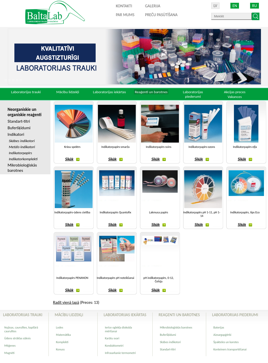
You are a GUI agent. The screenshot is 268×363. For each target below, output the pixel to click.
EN (234, 5)
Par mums (125, 14)
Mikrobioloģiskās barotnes (22, 167)
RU (254, 5)
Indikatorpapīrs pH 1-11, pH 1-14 (201, 214)
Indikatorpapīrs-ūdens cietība (72, 212)
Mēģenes (10, 345)
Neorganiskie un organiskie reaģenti (24, 112)
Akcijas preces (234, 92)
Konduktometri (114, 345)
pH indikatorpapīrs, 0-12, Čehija (158, 279)
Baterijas (218, 327)
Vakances (235, 96)
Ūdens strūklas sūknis (17, 338)
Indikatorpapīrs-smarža (115, 147)
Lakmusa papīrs (158, 212)
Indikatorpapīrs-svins (158, 147)
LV (215, 5)
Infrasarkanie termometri (120, 353)
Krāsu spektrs (72, 147)
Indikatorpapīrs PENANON (72, 278)
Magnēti (9, 353)
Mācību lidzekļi (67, 92)
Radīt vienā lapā (66, 302)
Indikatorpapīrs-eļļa (245, 147)
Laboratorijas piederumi (193, 94)
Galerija (152, 6)
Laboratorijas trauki (26, 92)
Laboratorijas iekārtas (109, 92)
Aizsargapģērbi (222, 335)
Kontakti (124, 6)
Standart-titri (19, 121)
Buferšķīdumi (19, 127)
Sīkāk (72, 159)
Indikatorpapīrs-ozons (202, 147)
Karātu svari (112, 338)
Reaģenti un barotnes (151, 92)
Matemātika (63, 335)
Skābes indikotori (170, 342)
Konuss (60, 349)
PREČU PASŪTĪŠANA (161, 14)
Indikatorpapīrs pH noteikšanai (115, 278)
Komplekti (62, 342)
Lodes (59, 327)
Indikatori (16, 134)
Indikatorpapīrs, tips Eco (245, 212)
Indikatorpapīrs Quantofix (115, 212)
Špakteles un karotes (226, 342)
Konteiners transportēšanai (230, 349)
